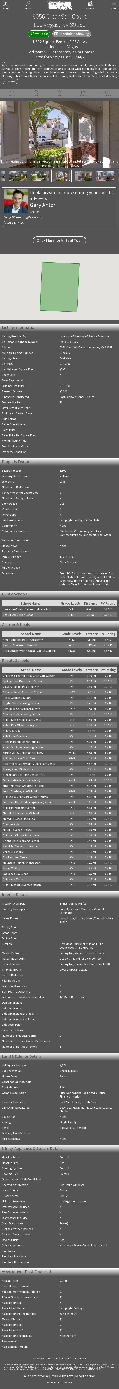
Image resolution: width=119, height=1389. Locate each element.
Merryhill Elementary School (21, 813)
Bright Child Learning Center (21, 703)
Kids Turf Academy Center (19, 808)
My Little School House (17, 830)
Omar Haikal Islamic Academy (21, 780)
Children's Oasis (13, 879)
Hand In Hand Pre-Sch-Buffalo (21, 741)
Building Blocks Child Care (19, 758)
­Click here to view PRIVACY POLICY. (88, 1369)
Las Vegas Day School (16, 874)
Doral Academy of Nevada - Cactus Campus (29, 650)
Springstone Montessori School (23, 681)
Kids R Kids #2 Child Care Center (22, 719)
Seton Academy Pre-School (20, 791)
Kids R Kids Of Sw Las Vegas (20, 725)
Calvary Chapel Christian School (23, 692)
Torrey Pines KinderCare (18, 769)
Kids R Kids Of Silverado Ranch (22, 885)
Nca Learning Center (16, 857)
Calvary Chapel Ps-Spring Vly (21, 686)
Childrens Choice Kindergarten (22, 835)
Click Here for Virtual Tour (59, 240)
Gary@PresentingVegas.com (23, 217)
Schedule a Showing (71, 34)
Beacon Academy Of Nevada (20, 645)
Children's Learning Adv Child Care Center (29, 675)
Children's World (13, 852)
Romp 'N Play (11, 868)
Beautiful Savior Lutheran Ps (21, 846)
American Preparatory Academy (23, 639)
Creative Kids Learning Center (21, 714)
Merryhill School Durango (19, 819)
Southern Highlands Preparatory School (28, 802)
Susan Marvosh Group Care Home (23, 786)
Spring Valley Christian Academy (23, 752)
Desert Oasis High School (19, 615)
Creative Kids (11, 824)
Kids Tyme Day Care (15, 736)
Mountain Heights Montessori (22, 863)
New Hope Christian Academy (21, 708)
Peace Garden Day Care (17, 697)
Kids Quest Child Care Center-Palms (25, 797)
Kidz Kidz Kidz (11, 730)
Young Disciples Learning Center (23, 747)
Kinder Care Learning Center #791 (24, 774)
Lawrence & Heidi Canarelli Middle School (28, 609)
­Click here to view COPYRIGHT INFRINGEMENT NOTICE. (55, 1369)
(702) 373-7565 (69, 342)
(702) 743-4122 (14, 222)
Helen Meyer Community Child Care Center (29, 763)
